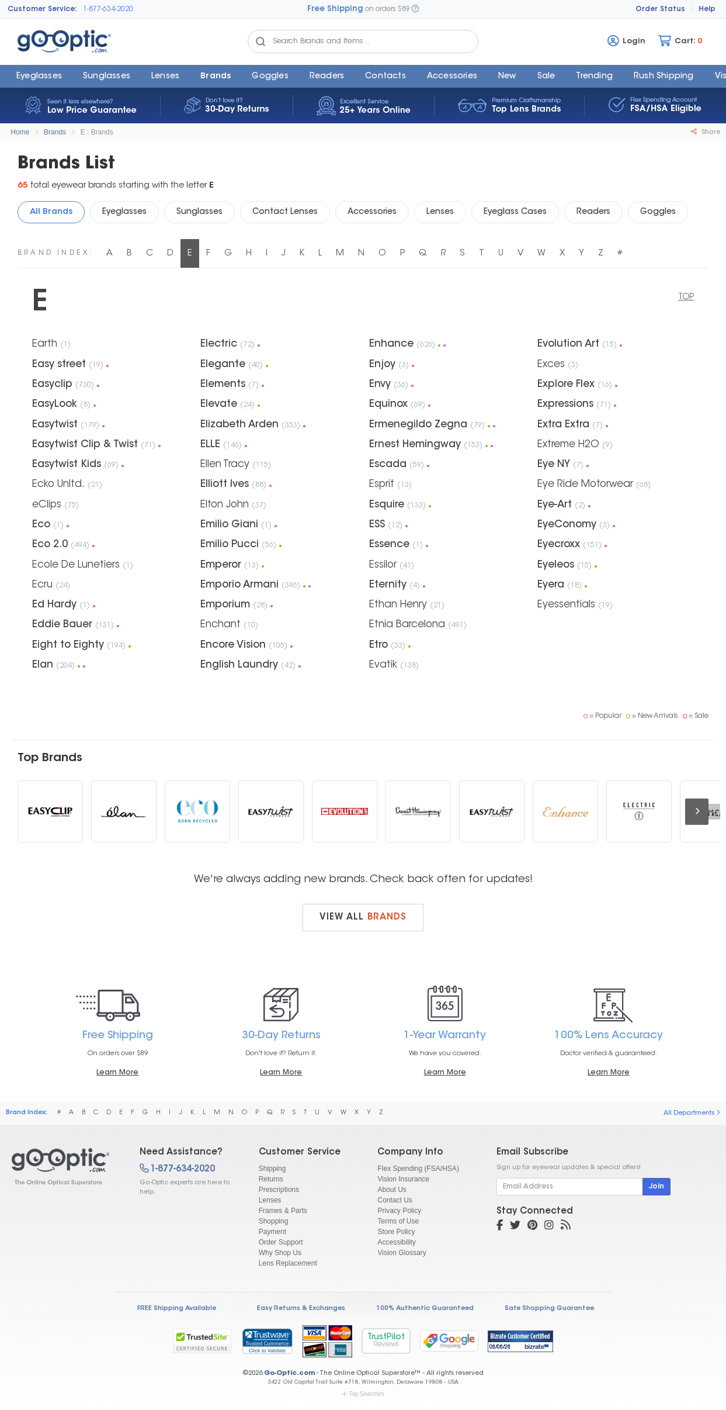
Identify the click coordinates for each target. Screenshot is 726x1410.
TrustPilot (386, 1340)
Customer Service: (42, 9)
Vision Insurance (403, 1179)
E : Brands (97, 132)
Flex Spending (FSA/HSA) (417, 1168)
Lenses (165, 76)
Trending (594, 76)
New (507, 76)
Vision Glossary (401, 1253)
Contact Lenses (285, 212)
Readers (327, 76)
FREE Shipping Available (176, 1308)
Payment (272, 1232)
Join (656, 1186)
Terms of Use (398, 1221)
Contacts (385, 76)
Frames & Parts (283, 1211)
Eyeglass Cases (515, 212)
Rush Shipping (664, 76)
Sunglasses (106, 76)
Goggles (270, 76)
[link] (267, 1341)
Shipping (272, 1168)
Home (20, 132)
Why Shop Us (280, 1253)
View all (363, 917)
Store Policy (396, 1232)
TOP (686, 297)
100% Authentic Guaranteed (425, 1308)
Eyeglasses (39, 76)
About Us (391, 1190)
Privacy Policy (399, 1211)
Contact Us (394, 1200)
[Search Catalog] (260, 41)
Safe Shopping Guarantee (549, 1308)
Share (705, 132)
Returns (271, 1179)
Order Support (281, 1242)
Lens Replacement (288, 1263)
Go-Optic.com (289, 1373)
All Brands (51, 212)
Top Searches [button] (363, 1394)
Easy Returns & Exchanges (301, 1308)
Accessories (452, 76)
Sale (546, 76)
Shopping (274, 1221)
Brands (215, 76)
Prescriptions (279, 1190)
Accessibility (396, 1242)
